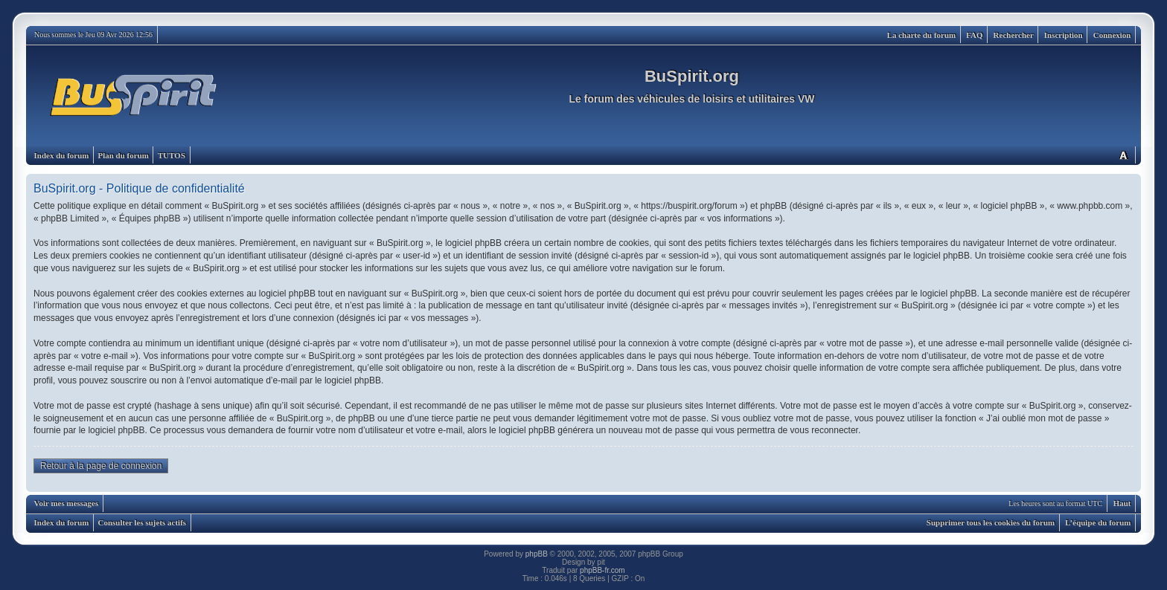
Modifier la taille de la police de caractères (1123, 154)
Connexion (1112, 34)
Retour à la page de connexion (101, 466)
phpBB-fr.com (602, 570)
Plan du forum (122, 155)
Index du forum (61, 155)
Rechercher (1014, 34)
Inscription (1063, 34)
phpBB (536, 554)
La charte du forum (921, 34)
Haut (1122, 503)
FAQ (974, 34)
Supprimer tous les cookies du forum (991, 522)
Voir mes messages (66, 503)
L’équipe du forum (1098, 522)
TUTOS (171, 155)
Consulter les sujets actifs (141, 522)
